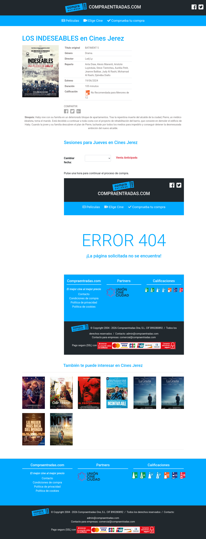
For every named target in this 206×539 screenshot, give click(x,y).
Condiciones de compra (83, 298)
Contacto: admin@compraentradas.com (137, 333)
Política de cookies (84, 306)
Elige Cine (93, 21)
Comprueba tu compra (126, 21)
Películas (70, 21)
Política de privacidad (84, 302)
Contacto (84, 294)
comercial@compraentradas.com (138, 337)
